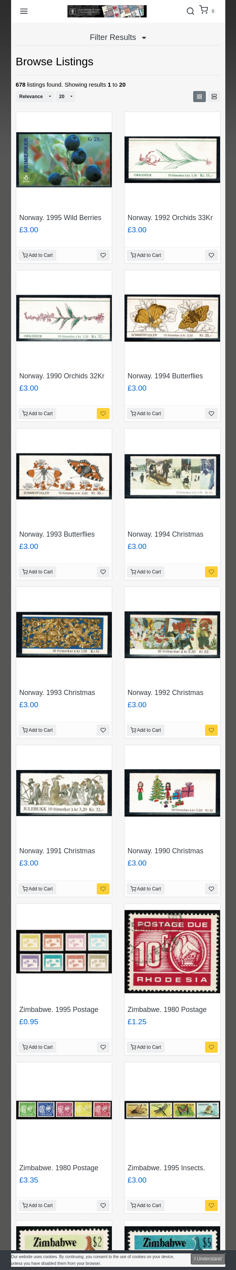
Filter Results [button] (118, 37)
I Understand (208, 1259)
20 (61, 96)
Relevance (31, 96)
